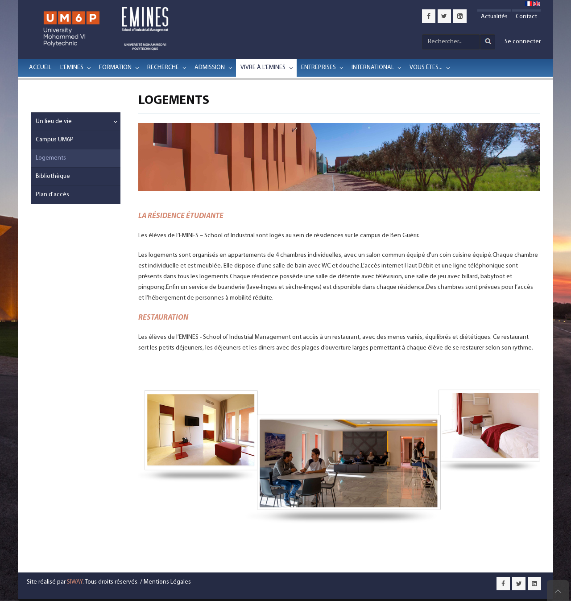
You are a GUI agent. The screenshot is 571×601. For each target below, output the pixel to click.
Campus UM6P (55, 139)
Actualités (494, 16)
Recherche (163, 67)
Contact (526, 16)
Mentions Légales (167, 582)
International (373, 67)
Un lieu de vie (54, 121)
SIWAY (75, 582)
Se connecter (523, 41)
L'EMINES (71, 67)
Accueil (40, 67)
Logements (51, 158)
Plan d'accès (52, 194)
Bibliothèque (53, 176)
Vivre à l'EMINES (263, 67)
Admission (209, 67)
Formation (115, 67)
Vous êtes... (426, 67)
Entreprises (318, 67)
